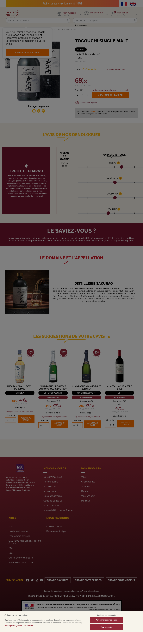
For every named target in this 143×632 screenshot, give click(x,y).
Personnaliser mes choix (106, 624)
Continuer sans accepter (106, 619)
